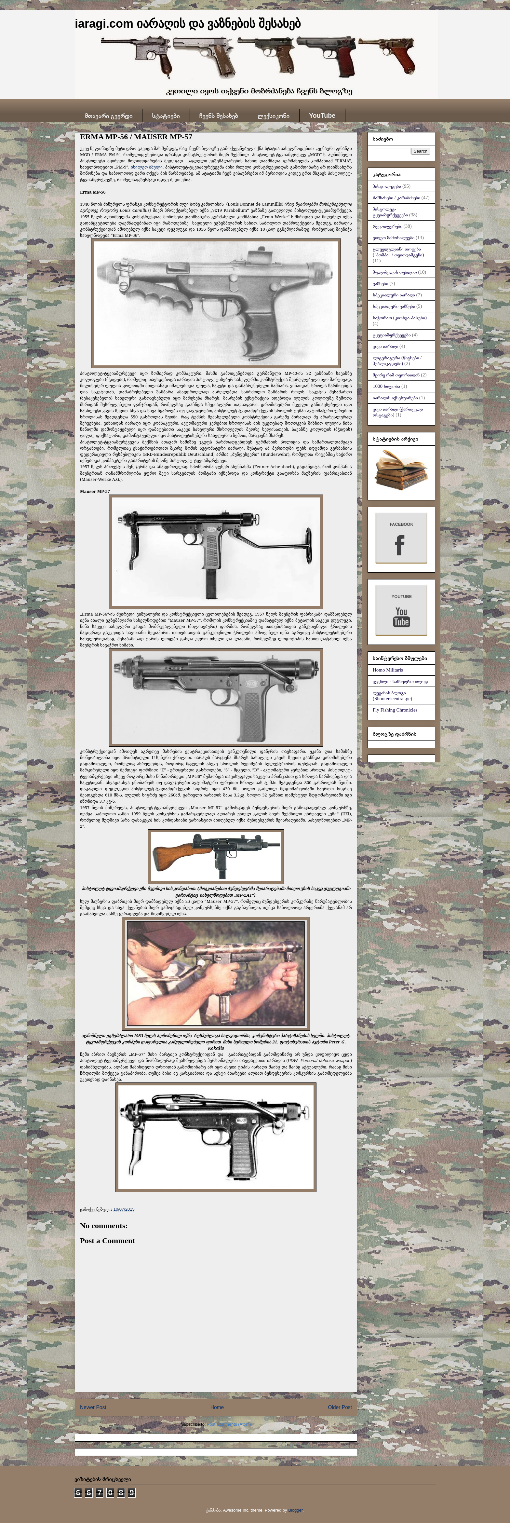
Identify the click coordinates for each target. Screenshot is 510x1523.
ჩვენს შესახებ (218, 115)
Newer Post (93, 1407)
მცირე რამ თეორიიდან (396, 374)
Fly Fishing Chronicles (395, 710)
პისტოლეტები (387, 186)
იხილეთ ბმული (147, 167)
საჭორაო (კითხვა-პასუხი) (400, 317)
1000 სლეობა (386, 386)
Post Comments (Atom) (229, 1424)
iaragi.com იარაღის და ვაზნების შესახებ (188, 23)
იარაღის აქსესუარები (395, 397)
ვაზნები (380, 283)
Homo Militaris (388, 670)
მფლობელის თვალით (395, 272)
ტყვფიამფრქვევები (392, 334)
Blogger (295, 1510)
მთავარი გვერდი (108, 115)
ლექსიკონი (273, 115)
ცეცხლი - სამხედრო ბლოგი (401, 681)
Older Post (340, 1407)
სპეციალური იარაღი (394, 294)
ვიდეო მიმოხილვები (393, 237)
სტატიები (166, 115)
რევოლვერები (387, 226)
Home (217, 1407)
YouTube (322, 115)
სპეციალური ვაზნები (394, 306)
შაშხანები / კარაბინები (396, 197)
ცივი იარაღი (385, 346)
